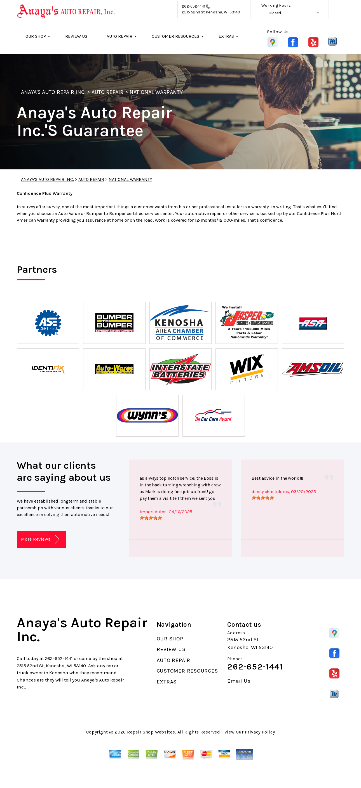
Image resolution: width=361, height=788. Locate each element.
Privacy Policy (260, 732)
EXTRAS (226, 36)
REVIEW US (76, 36)
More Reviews (40, 539)
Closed (275, 13)
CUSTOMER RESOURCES (175, 36)
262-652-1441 (193, 6)
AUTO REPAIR (119, 36)
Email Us (238, 681)
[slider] (151, 517)
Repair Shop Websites (151, 732)
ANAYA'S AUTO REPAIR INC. (53, 92)
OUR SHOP (35, 36)
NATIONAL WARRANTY (156, 92)
